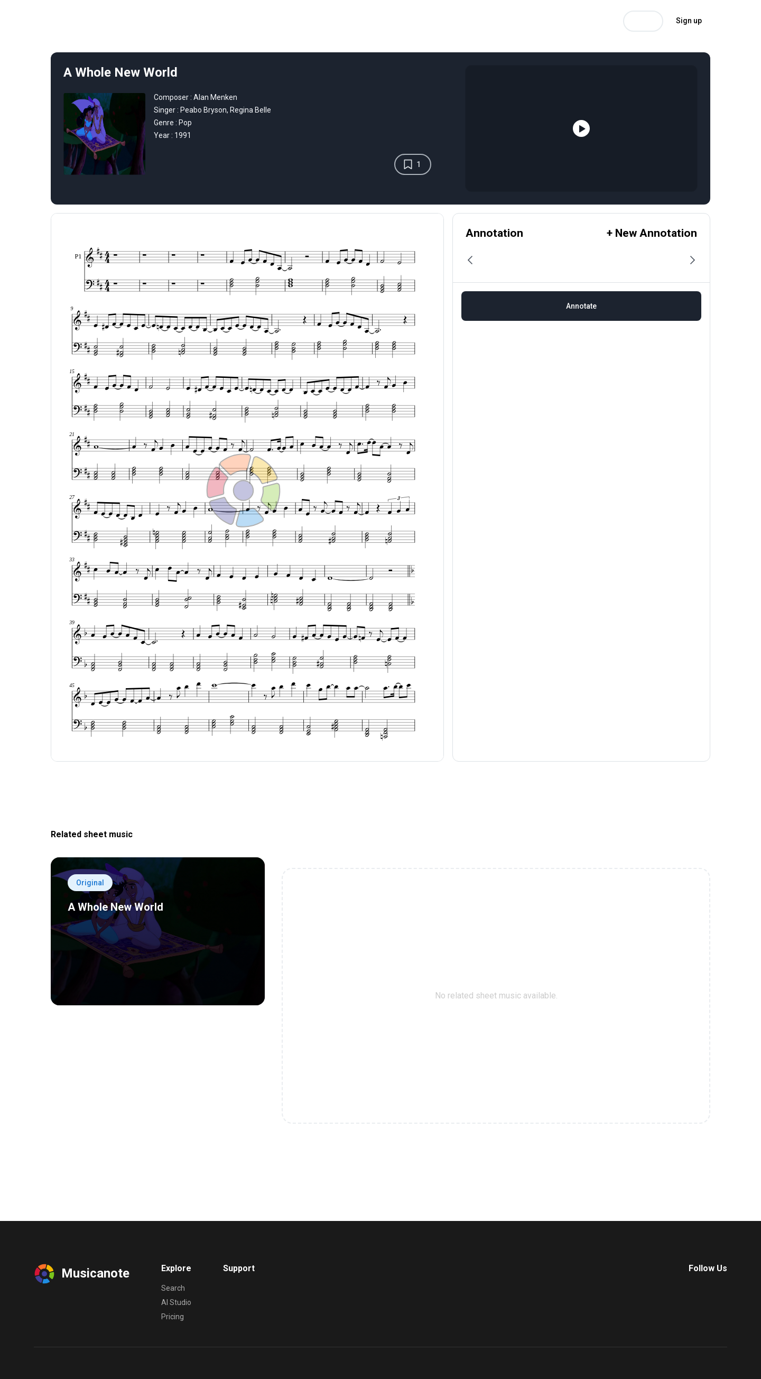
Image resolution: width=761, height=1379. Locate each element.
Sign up (689, 20)
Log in (643, 21)
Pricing (205, 21)
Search (121, 21)
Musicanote (61, 21)
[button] (471, 260)
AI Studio (163, 21)
